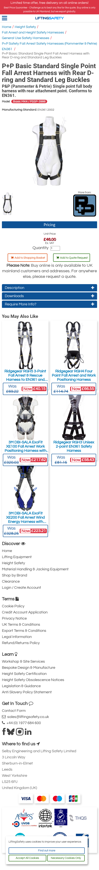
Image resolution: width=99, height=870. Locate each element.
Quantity (40, 248)
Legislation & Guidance (21, 686)
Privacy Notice (14, 618)
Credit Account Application (25, 612)
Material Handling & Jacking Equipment (35, 569)
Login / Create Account (21, 588)
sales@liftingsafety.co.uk (25, 717)
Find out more (46, 850)
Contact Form (14, 711)
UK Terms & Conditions (21, 624)
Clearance (11, 581)
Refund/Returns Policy (21, 643)
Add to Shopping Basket (28, 257)
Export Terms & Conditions (24, 631)
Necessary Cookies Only (66, 858)
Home (6, 27)
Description (49, 288)
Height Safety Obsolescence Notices (33, 680)
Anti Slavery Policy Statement (27, 692)
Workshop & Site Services (23, 661)
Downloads (49, 296)
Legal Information (17, 637)
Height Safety (25, 27)
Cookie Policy (13, 606)
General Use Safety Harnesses (25, 38)
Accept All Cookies (27, 858)
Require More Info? (49, 304)
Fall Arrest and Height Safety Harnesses (33, 32)
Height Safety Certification (24, 674)
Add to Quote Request (72, 257)
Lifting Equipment (17, 557)
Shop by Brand (14, 575)
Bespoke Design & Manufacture (28, 668)
